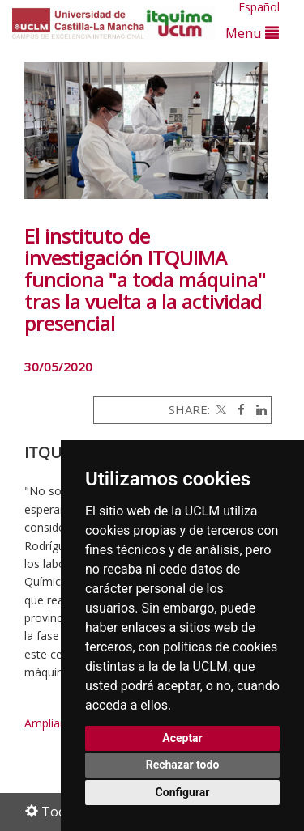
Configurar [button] (183, 792)
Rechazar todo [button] (183, 764)
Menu (252, 32)
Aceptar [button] (182, 737)
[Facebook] (237, 409)
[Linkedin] (257, 409)
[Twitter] (219, 409)
